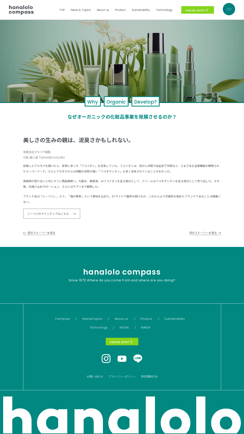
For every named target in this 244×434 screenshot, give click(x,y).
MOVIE (124, 327)
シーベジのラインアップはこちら (51, 214)
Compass (62, 318)
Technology (164, 10)
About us (103, 10)
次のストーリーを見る (205, 233)
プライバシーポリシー (122, 376)
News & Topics (81, 10)
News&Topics (92, 318)
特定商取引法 (149, 376)
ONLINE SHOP (196, 10)
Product (120, 10)
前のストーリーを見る (39, 233)
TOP (62, 10)
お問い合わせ (95, 376)
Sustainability (141, 10)
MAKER (146, 327)
